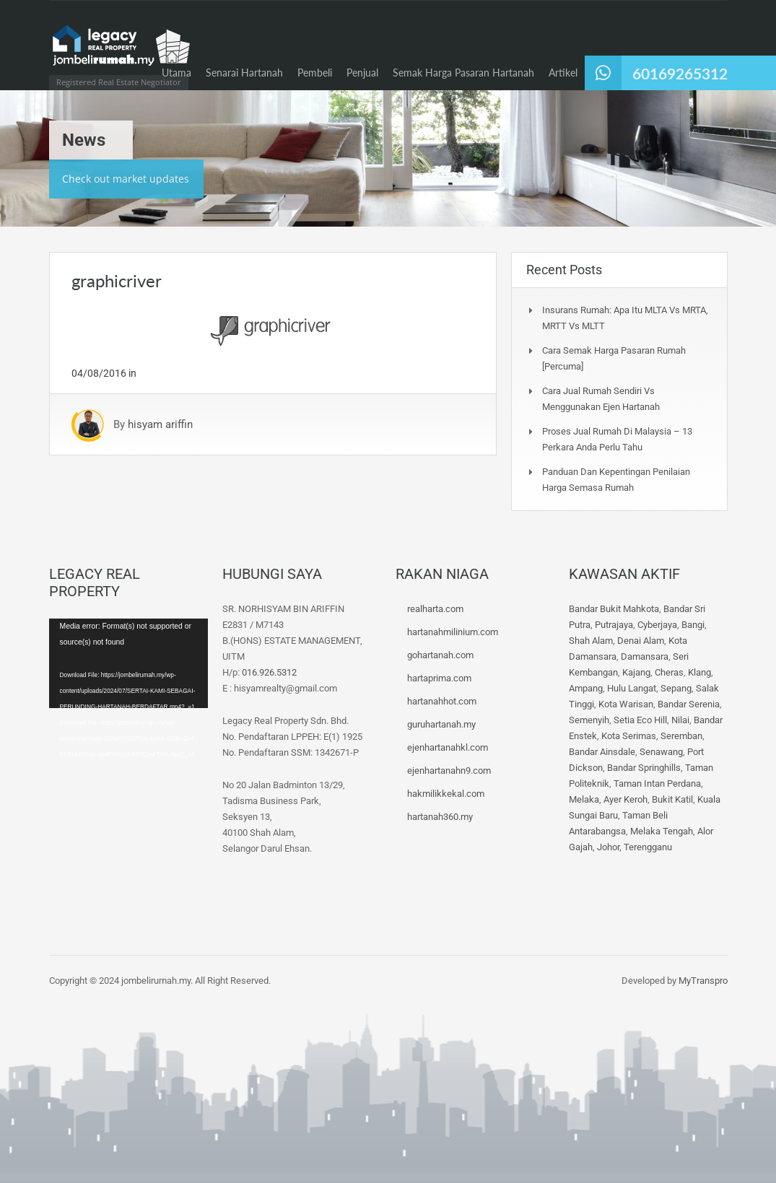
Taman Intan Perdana (657, 783)
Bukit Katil (672, 799)
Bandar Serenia (689, 704)
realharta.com (435, 608)
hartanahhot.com (441, 701)
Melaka (584, 799)
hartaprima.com (439, 678)
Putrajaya (614, 624)
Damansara (644, 656)
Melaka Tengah (661, 831)
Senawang (661, 751)
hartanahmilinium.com (452, 632)
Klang (699, 672)
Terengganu (648, 847)
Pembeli (314, 72)
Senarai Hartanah (244, 72)
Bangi (693, 624)
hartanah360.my (440, 816)
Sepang (676, 688)
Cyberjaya (657, 624)
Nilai (680, 720)
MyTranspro (702, 980)
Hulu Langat (631, 688)
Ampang (586, 688)
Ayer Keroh (625, 799)
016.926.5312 (269, 672)
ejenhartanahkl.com (447, 747)
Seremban (681, 735)
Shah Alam (591, 640)
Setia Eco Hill (640, 720)
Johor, (610, 847)
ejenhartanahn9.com (449, 770)
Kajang (636, 672)
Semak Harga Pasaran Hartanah (463, 72)
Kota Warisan (625, 704)
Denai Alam (640, 640)
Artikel (563, 72)
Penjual (362, 72)
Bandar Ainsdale (602, 751)
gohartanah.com (440, 655)
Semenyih (589, 720)
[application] (128, 663)
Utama (176, 72)
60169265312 (680, 73)
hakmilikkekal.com (445, 793)
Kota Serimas (628, 735)
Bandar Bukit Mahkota (614, 608)
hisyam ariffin (160, 424)
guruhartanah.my (441, 724)
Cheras (669, 672)
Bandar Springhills (644, 767)
